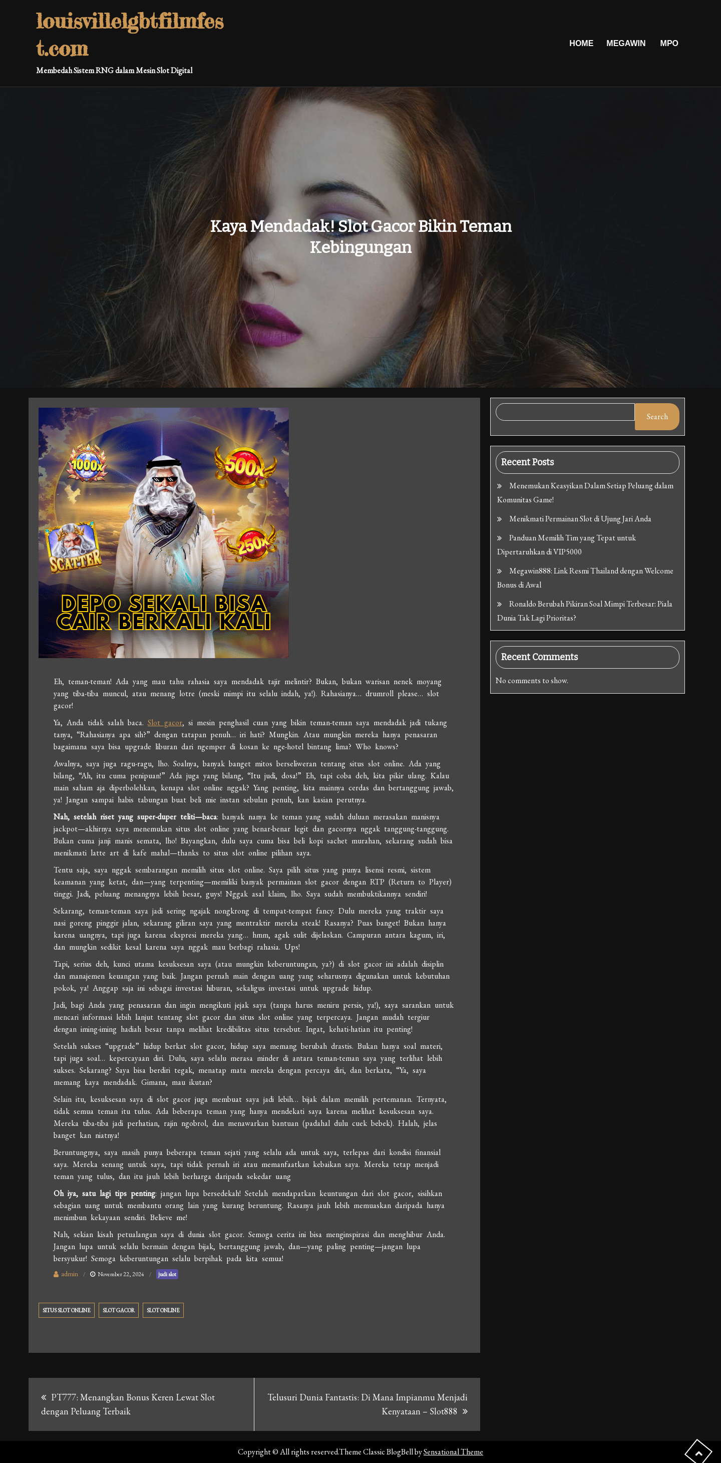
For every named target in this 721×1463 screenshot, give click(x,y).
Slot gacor (165, 722)
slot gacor (119, 1310)
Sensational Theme (453, 1451)
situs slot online (67, 1310)
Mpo (669, 43)
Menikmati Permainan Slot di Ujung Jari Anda (580, 518)
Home (581, 43)
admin (69, 1273)
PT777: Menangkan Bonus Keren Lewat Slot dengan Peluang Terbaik (128, 1404)
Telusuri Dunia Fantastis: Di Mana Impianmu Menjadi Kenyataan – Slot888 (367, 1404)
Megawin (625, 43)
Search (657, 416)
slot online (163, 1310)
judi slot (167, 1274)
